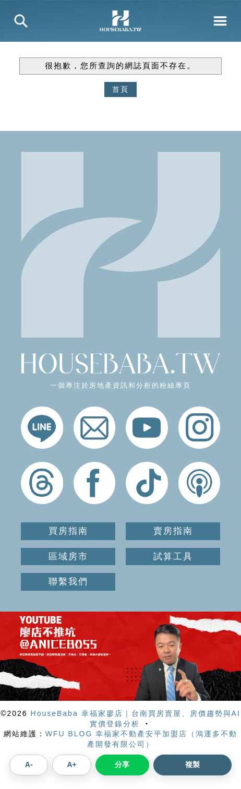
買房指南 (68, 531)
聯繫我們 (68, 582)
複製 (192, 764)
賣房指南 (173, 531)
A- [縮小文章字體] (29, 764)
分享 (122, 764)
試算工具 (173, 556)
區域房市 (68, 556)
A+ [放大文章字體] (71, 764)
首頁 (120, 89)
